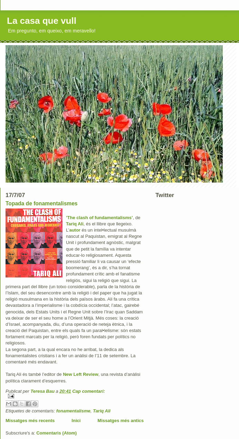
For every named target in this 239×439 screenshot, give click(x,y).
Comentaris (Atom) (56, 433)
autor (74, 230)
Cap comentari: (88, 391)
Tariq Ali (75, 223)
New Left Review (80, 374)
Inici (75, 420)
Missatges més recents (30, 420)
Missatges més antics (120, 420)
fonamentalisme (73, 410)
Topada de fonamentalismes (42, 203)
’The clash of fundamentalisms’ (99, 217)
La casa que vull (41, 21)
